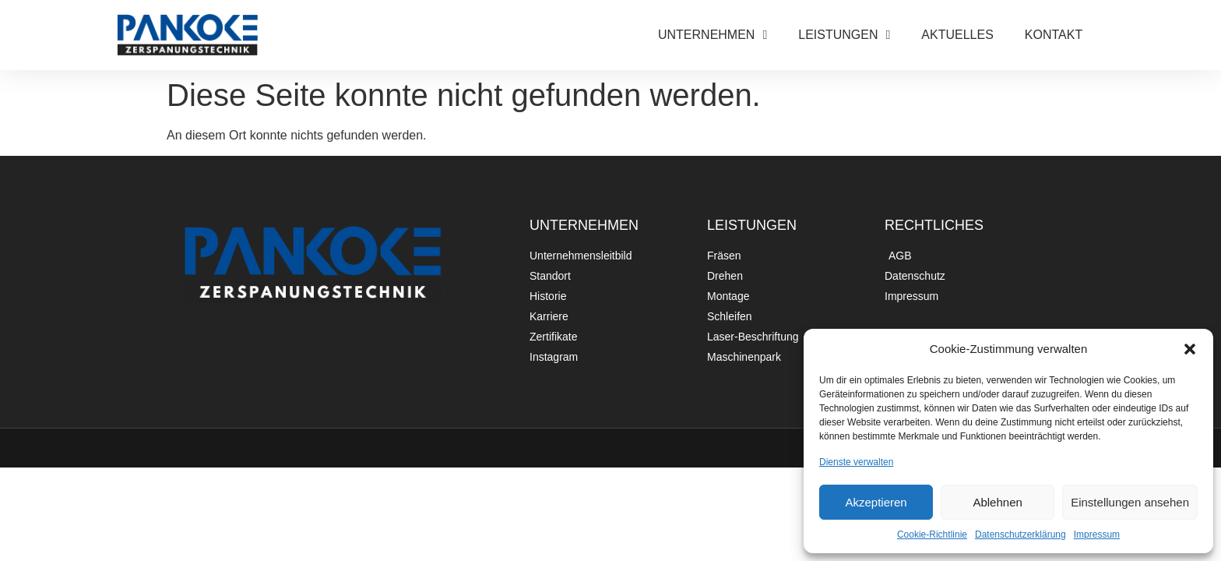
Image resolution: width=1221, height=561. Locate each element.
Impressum (1097, 534)
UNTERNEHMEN (712, 35)
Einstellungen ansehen (1130, 502)
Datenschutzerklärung (1020, 534)
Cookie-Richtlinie (932, 534)
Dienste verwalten (856, 462)
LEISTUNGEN (844, 35)
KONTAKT (1053, 34)
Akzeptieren (875, 502)
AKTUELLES (957, 34)
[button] (1190, 349)
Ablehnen (997, 502)
